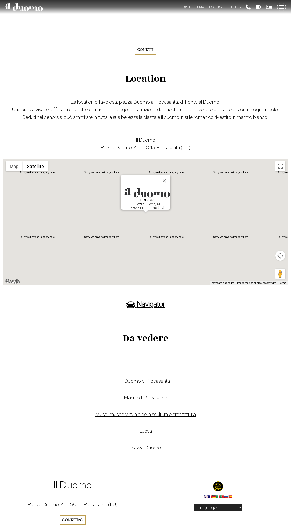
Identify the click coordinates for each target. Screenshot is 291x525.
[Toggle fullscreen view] (280, 166)
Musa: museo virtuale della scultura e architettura (145, 414)
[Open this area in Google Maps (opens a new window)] (12, 281)
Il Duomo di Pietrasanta (145, 381)
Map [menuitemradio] (14, 166)
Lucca (145, 431)
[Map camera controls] (280, 256)
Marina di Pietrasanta (145, 397)
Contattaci (72, 520)
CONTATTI (145, 49)
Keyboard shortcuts (223, 283)
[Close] (164, 181)
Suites (235, 7)
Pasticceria (193, 7)
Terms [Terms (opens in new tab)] (282, 283)
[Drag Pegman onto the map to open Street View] (280, 274)
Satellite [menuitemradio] (35, 166)
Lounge (216, 7)
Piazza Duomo (145, 447)
